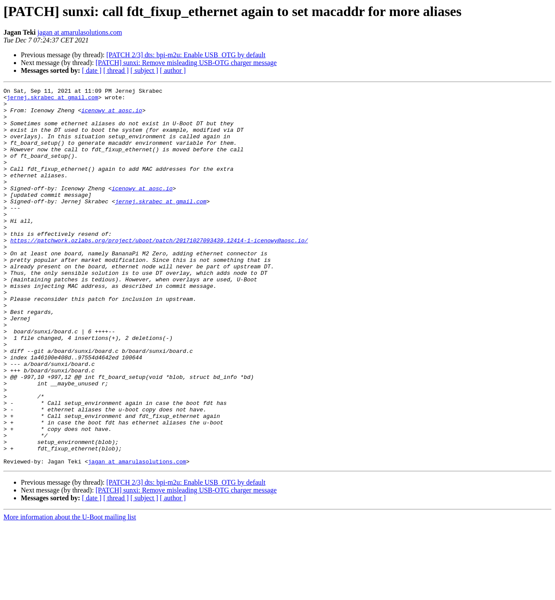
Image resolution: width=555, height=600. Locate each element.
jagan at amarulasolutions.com (79, 32)
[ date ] (91, 70)
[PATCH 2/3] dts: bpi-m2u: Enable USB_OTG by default (185, 55)
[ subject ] (144, 70)
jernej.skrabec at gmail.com (52, 100)
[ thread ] (116, 70)
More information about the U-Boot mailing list (69, 592)
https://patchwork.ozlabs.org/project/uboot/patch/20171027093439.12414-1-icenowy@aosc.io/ (159, 271)
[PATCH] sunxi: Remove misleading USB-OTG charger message (186, 62)
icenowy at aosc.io (111, 115)
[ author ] (173, 70)
